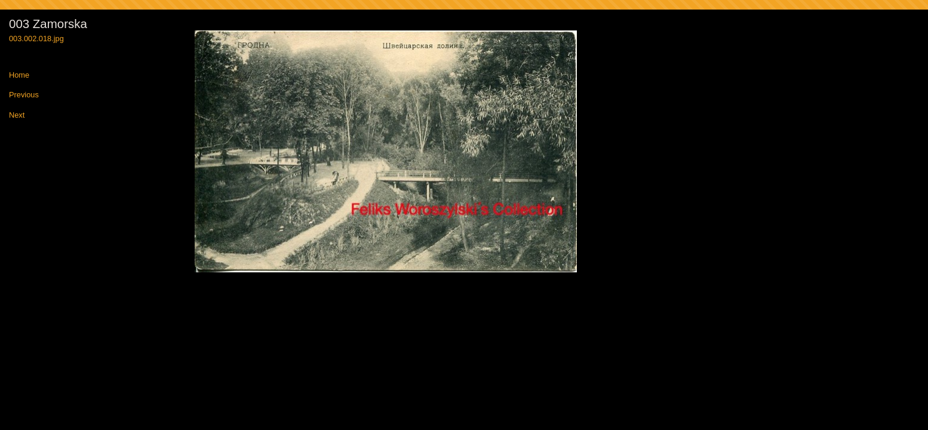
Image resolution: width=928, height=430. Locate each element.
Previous (24, 95)
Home (19, 75)
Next (16, 115)
